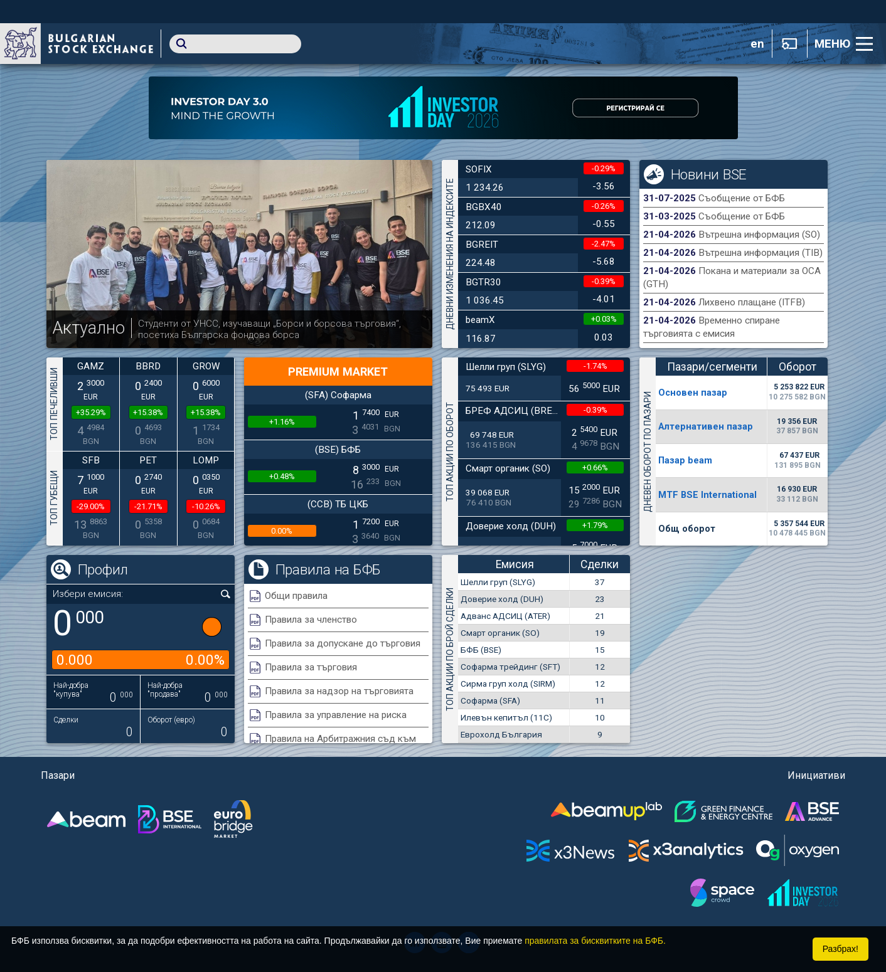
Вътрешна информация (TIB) (760, 252)
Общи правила (296, 595)
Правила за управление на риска (336, 715)
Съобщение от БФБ (741, 198)
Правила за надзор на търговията (339, 691)
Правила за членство (311, 619)
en (757, 44)
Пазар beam (685, 460)
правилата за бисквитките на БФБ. (595, 941)
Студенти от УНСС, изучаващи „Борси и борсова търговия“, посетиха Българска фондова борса (269, 329)
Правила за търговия (311, 667)
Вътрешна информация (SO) (759, 234)
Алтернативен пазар (705, 426)
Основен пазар (692, 392)
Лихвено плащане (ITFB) (751, 302)
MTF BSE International (707, 494)
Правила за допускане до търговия (342, 643)
